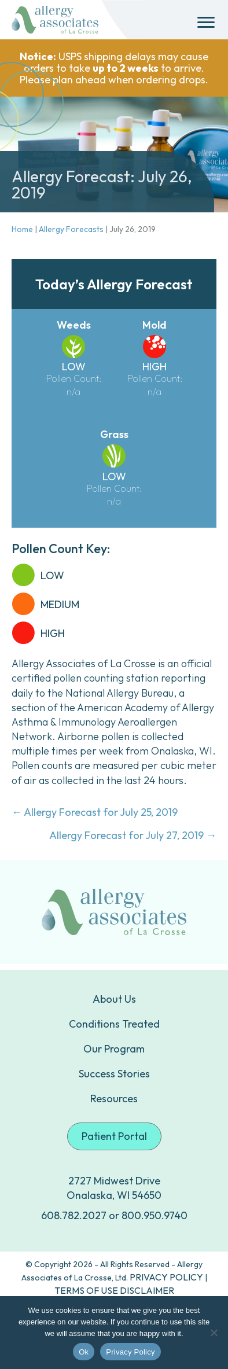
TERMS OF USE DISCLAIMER (114, 1290)
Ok (84, 1352)
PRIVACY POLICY (166, 1277)
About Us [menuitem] (114, 999)
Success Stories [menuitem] (114, 1073)
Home (22, 229)
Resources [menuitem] (114, 1098)
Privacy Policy (130, 1352)
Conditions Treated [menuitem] (114, 1024)
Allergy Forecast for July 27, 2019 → (132, 835)
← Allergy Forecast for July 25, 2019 (95, 812)
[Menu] (206, 22)
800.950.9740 (154, 1215)
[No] (213, 1332)
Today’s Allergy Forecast (114, 284)
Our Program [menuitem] (114, 1048)
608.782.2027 (73, 1215)
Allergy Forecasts (71, 229)
